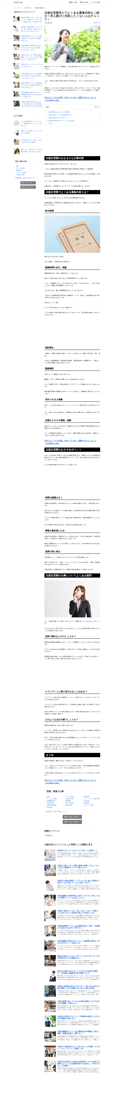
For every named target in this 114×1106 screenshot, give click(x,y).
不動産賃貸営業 (52, 805)
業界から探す (84, 2)
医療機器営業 (51, 801)
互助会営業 (68, 805)
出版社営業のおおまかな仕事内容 (59, 112)
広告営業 (86, 801)
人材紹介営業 (20, 175)
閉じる (97, 107)
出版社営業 (50, 803)
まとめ (50, 123)
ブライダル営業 (21, 172)
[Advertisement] (72, 141)
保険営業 (19, 170)
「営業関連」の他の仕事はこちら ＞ (25, 178)
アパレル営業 (20, 168)
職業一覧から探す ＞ (28, 183)
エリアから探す (96, 2)
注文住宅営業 (69, 803)
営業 (17, 166)
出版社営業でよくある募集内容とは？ (60, 115)
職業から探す (73, 2)
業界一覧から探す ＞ (28, 187)
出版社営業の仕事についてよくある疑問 (61, 120)
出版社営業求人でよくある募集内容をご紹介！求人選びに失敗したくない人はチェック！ (72, 16)
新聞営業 (68, 801)
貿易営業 (86, 803)
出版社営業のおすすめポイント (58, 118)
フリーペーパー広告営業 (91, 799)
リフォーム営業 (89, 805)
